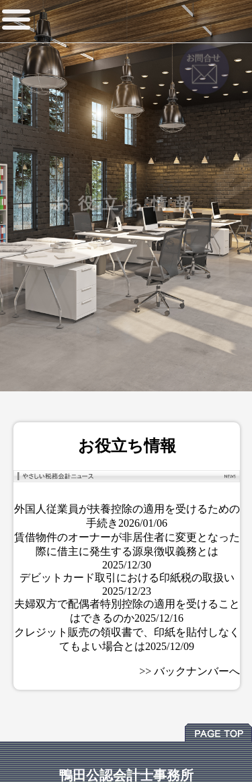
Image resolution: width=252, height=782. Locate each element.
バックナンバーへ (197, 671)
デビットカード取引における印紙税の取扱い (127, 577)
